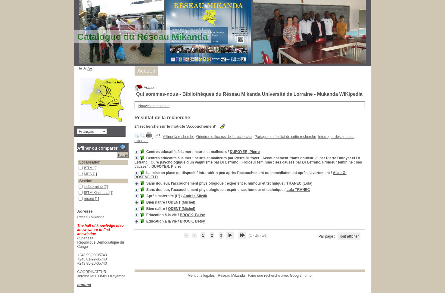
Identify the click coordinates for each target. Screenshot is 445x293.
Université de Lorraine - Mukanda (300, 94)
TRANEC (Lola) (299, 183)
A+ (89, 68)
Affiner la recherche (178, 137)
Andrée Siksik (195, 196)
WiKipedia (351, 94)
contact (84, 284)
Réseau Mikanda (231, 275)
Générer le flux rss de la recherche (224, 137)
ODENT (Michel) (181, 202)
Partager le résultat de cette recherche (285, 137)
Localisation (90, 162)
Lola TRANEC (298, 190)
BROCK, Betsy (192, 215)
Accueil (145, 88)
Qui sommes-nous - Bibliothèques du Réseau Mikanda (198, 94)
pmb (307, 275)
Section (85, 181)
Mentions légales (201, 275)
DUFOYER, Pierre (245, 152)
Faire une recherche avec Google (274, 275)
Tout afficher (349, 236)
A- (80, 68)
